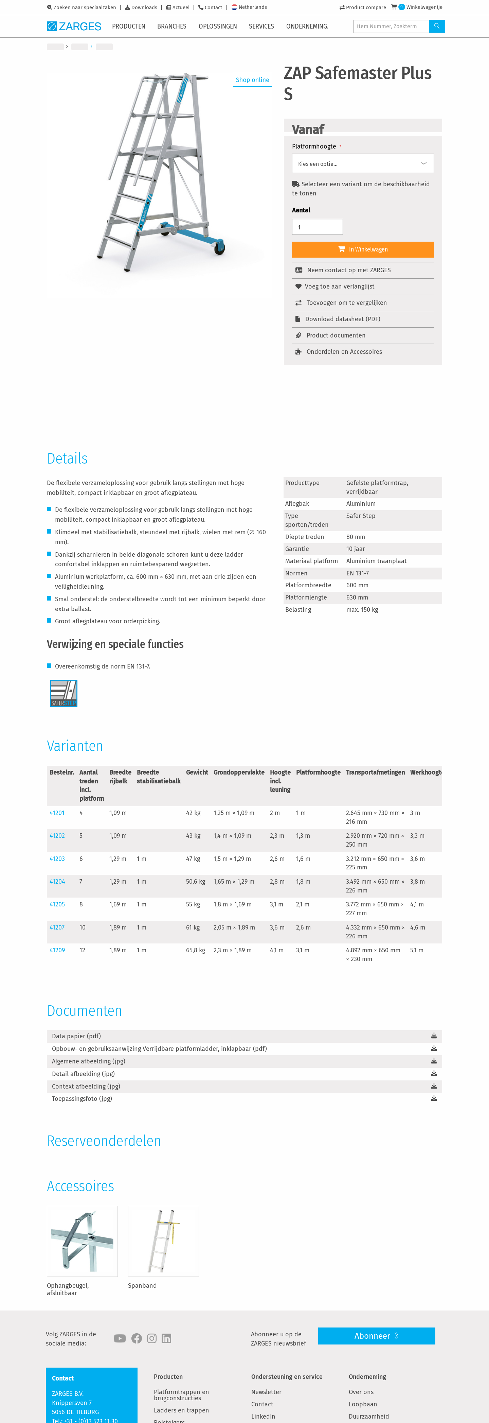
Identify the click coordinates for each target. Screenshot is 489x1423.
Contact (213, 7)
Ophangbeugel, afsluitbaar (68, 1289)
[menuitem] (130, 26)
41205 (57, 904)
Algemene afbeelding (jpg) (88, 1061)
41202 (57, 835)
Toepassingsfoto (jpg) (82, 1099)
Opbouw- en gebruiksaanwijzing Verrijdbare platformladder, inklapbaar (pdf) (159, 1049)
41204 (57, 881)
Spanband (142, 1285)
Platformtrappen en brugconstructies (181, 1395)
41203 (57, 859)
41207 (57, 927)
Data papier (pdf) (76, 1036)
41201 (57, 813)
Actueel (181, 7)
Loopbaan (363, 1404)
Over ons (361, 1392)
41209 (57, 950)
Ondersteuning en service (287, 1377)
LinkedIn (263, 1416)
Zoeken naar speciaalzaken (85, 7)
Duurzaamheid (369, 1416)
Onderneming (367, 1377)
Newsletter (266, 1392)
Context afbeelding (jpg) (86, 1086)
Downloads (144, 7)
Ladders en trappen (181, 1410)
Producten (168, 1377)
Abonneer (373, 1336)
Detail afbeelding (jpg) (83, 1074)
